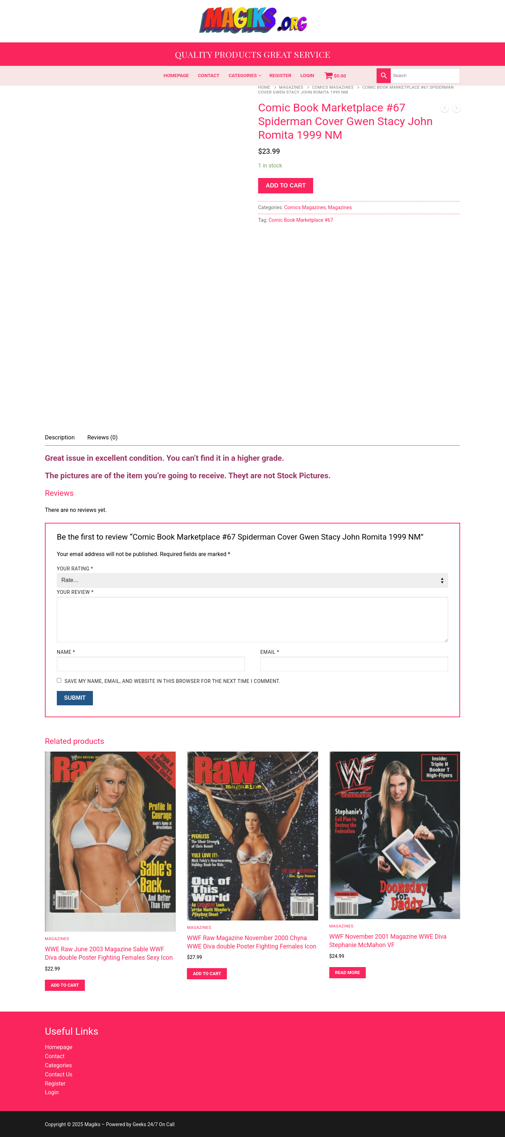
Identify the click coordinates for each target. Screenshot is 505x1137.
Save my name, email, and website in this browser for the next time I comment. (172, 681)
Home (264, 87)
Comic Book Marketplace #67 (301, 220)
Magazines (291, 87)
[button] (65, 985)
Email (269, 652)
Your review (75, 592)
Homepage (58, 1047)
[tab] (60, 438)
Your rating (75, 568)
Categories (58, 1065)
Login (52, 1092)
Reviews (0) (102, 437)
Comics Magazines (333, 87)
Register (55, 1083)
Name (66, 652)
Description (60, 437)
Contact (55, 1056)
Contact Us (59, 1074)
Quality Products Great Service (252, 54)
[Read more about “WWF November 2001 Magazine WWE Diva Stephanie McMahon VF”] (347, 972)
